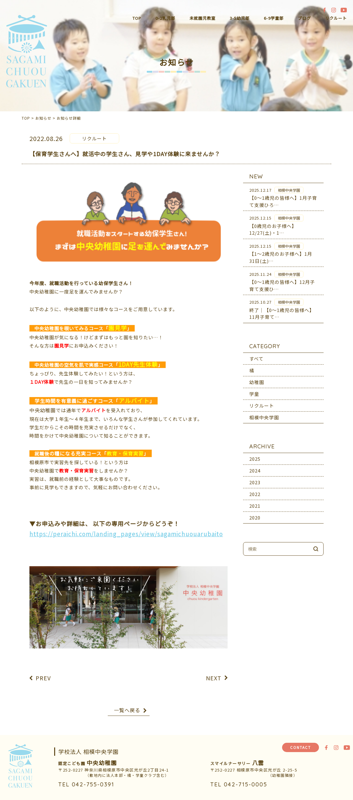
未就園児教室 (203, 18)
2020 (254, 513)
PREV (43, 674)
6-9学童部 (274, 18)
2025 (254, 454)
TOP (137, 18)
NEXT (213, 674)
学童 (254, 390)
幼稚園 (256, 378)
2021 (254, 501)
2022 (254, 490)
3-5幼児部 (240, 18)
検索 (316, 545)
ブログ (304, 18)
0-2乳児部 (165, 18)
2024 (254, 466)
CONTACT (300, 747)
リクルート (336, 18)
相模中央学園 (264, 413)
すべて (256, 354)
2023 (254, 478)
